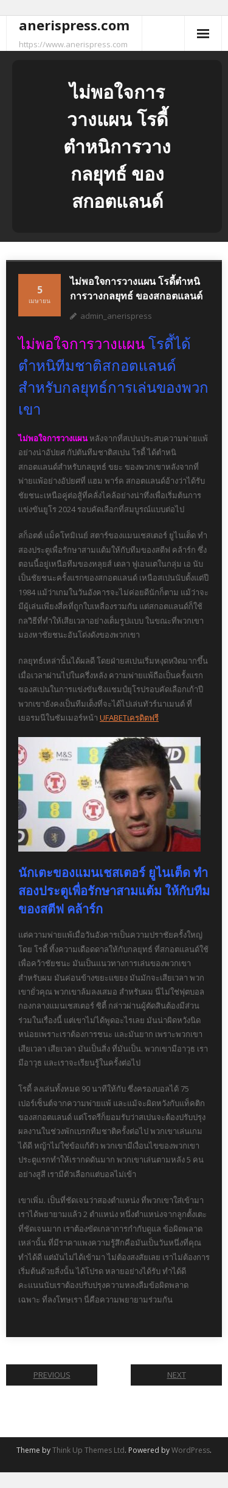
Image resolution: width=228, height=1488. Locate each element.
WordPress (190, 1450)
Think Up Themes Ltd (88, 1450)
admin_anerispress (116, 315)
